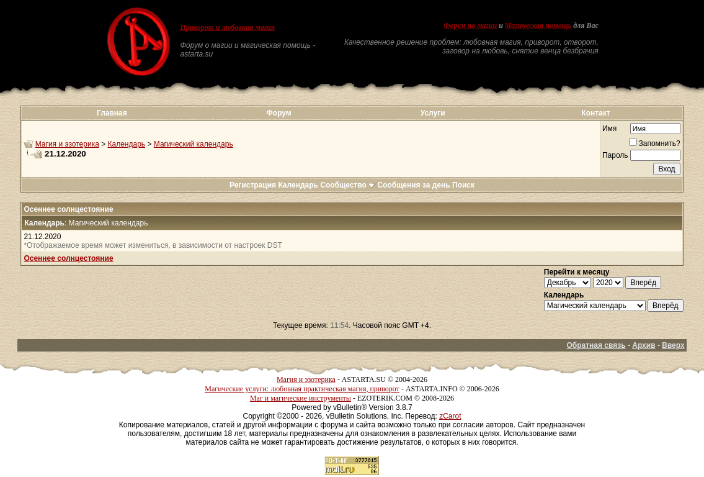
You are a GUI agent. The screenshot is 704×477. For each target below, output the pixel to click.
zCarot (450, 416)
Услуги (433, 113)
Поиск (463, 185)
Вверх (673, 345)
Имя (609, 128)
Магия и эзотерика (67, 144)
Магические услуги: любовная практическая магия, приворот (302, 388)
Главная (112, 113)
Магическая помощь (538, 25)
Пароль (615, 155)
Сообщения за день (413, 185)
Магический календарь (193, 144)
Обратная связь (595, 345)
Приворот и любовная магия (227, 27)
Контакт (595, 113)
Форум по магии (470, 25)
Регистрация (252, 185)
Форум (279, 113)
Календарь (127, 144)
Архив (643, 345)
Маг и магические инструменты (300, 398)
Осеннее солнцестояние (68, 258)
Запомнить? (654, 143)
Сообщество (347, 185)
